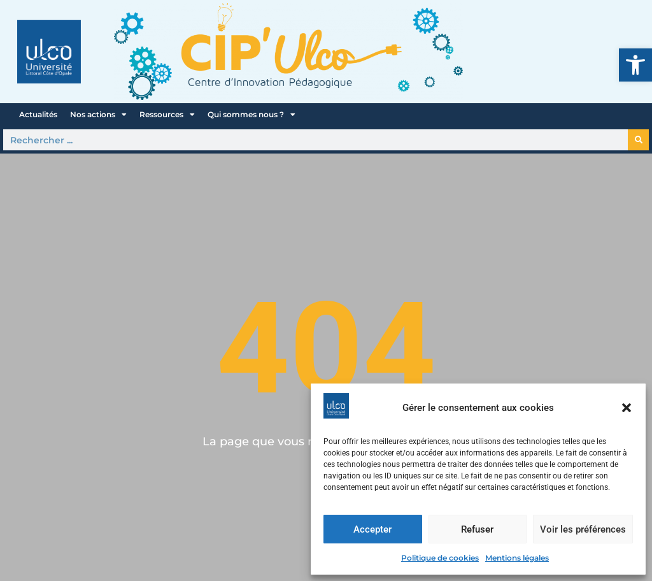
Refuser (477, 529)
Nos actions (98, 114)
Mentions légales (517, 558)
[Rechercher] (638, 139)
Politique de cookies (440, 558)
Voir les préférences (583, 529)
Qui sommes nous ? (251, 114)
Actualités (38, 114)
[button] (635, 65)
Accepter (372, 529)
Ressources (167, 114)
